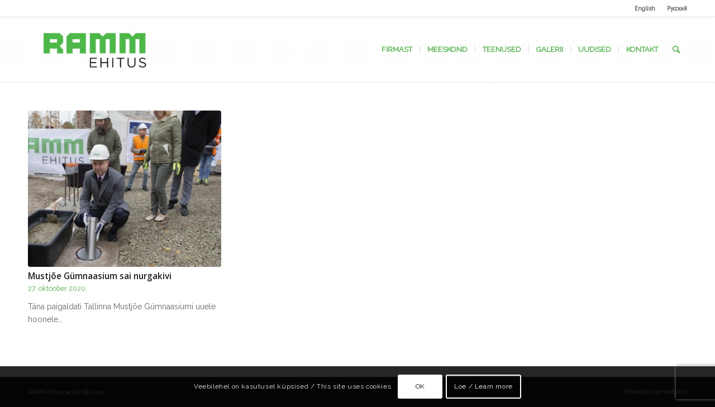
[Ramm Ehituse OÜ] (94, 49)
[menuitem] (645, 8)
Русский (677, 8)
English (645, 8)
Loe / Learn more (483, 386)
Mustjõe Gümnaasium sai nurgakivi (99, 276)
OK (420, 386)
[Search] (676, 49)
